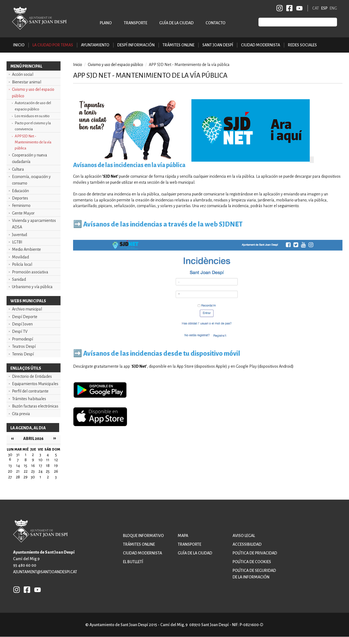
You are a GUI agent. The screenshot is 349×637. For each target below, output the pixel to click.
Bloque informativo (143, 535)
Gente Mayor (23, 213)
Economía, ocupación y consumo (31, 179)
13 (10, 465)
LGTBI (17, 242)
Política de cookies (252, 562)
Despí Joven (22, 324)
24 (40, 471)
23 (33, 471)
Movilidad (20, 257)
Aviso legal (244, 535)
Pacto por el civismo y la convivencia (33, 126)
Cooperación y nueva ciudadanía (29, 158)
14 (18, 465)
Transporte (135, 23)
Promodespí (22, 339)
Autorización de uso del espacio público (33, 106)
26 (56, 471)
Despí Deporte (24, 317)
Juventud (19, 235)
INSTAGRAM (279, 8)
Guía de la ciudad (176, 23)
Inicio (19, 45)
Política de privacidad (255, 553)
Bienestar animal (26, 82)
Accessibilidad (247, 544)
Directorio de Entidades (32, 376)
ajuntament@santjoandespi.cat (45, 572)
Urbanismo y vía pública (32, 287)
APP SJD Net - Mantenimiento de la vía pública (33, 142)
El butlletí (133, 562)
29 (25, 477)
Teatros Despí (24, 346)
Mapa (183, 535)
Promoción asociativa (30, 272)
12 (56, 460)
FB (288, 8)
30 (33, 477)
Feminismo (21, 205)
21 (18, 471)
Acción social (22, 74)
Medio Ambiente (26, 249)
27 (10, 477)
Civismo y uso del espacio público (33, 92)
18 (48, 465)
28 (18, 477)
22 (26, 471)
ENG (333, 8)
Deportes (20, 198)
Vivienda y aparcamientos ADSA (34, 223)
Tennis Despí (23, 354)
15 (25, 465)
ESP (324, 8)
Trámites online (178, 45)
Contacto (215, 23)
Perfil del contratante (30, 391)
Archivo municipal (27, 309)
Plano (106, 23)
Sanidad (19, 279)
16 (33, 465)
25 (48, 471)
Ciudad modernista (142, 553)
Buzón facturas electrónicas (35, 406)
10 (40, 460)
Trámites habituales (29, 399)
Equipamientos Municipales (35, 384)
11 (47, 460)
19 (56, 465)
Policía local (22, 264)
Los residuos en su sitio (32, 116)
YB (298, 8)
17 (40, 465)
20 (10, 471)
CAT (315, 8)
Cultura (18, 169)
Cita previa (21, 414)
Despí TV (20, 331)
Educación (20, 191)
